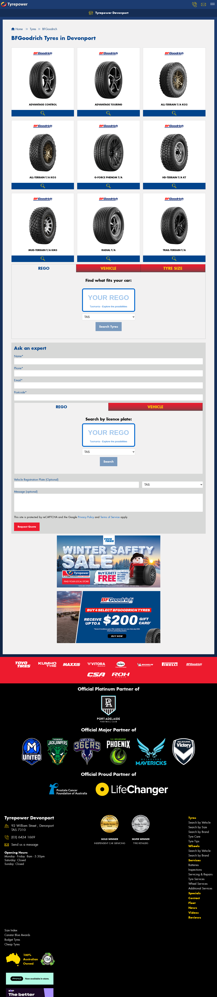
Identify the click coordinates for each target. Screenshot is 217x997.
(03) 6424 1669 (23, 837)
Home (17, 29)
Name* (18, 356)
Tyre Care (194, 836)
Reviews (194, 917)
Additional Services (200, 888)
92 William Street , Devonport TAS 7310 (32, 828)
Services (194, 860)
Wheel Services (197, 884)
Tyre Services (196, 879)
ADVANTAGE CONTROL (43, 104)
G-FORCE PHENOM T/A (108, 177)
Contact (194, 898)
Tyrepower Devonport (108, 13)
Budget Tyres (12, 940)
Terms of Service (110, 517)
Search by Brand (198, 832)
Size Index (10, 930)
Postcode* (20, 392)
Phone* (18, 368)
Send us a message (24, 845)
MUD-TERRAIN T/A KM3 (42, 250)
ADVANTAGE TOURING (108, 104)
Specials (194, 893)
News (192, 908)
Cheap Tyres (12, 944)
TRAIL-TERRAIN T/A (174, 250)
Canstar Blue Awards (17, 935)
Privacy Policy (86, 517)
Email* (18, 380)
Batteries (193, 865)
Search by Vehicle (199, 822)
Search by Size (197, 827)
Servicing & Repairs (200, 874)
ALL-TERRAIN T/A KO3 (43, 177)
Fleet (192, 903)
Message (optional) (26, 492)
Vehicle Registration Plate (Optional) (36, 479)
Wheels (194, 846)
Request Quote (27, 526)
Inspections (195, 870)
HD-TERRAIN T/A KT (174, 177)
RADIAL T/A (108, 250)
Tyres (192, 818)
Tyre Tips (193, 841)
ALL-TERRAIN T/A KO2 (174, 104)
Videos (193, 913)
